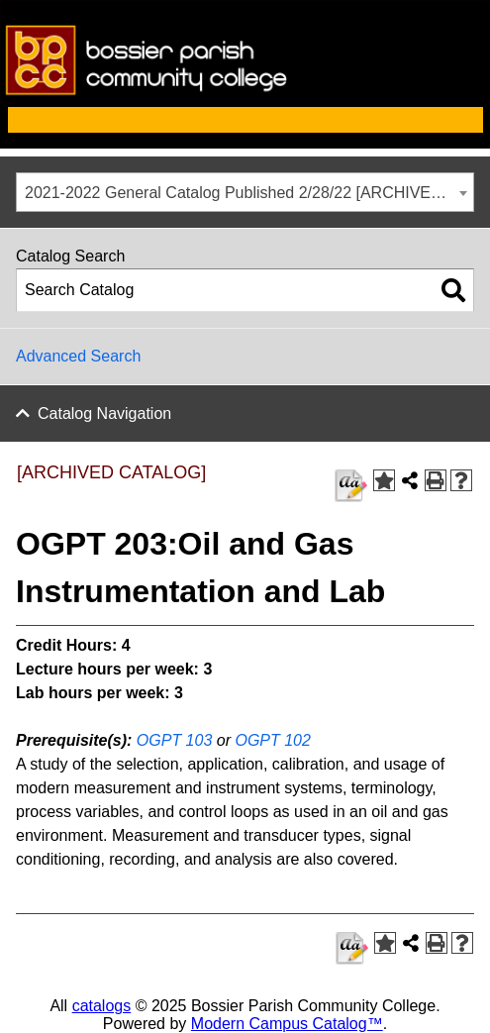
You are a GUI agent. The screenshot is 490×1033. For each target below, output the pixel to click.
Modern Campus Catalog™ (287, 1023)
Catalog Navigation (104, 413)
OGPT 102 (272, 740)
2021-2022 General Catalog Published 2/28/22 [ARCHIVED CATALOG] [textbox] (249, 192)
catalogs (102, 1005)
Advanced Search (78, 356)
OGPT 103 (174, 740)
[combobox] (245, 192)
